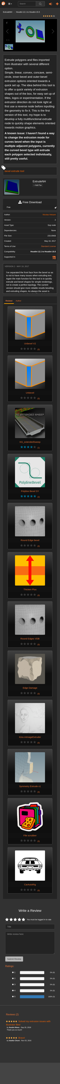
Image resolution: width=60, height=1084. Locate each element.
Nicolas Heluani (49, 215)
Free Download (30, 202)
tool (22, 171)
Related (9, 301)
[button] (10, 4)
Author (18, 301)
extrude (15, 171)
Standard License (48, 246)
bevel (7, 171)
